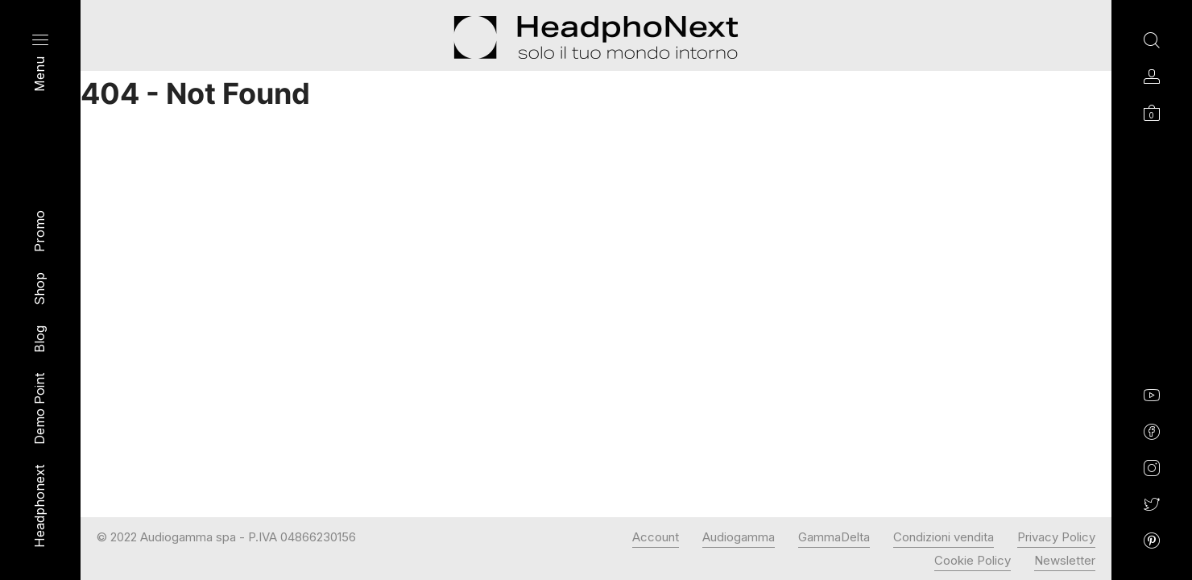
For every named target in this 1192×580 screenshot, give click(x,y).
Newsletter (1064, 560)
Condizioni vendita (943, 537)
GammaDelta (834, 537)
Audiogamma (738, 537)
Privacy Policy (1056, 537)
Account (655, 537)
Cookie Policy (972, 560)
